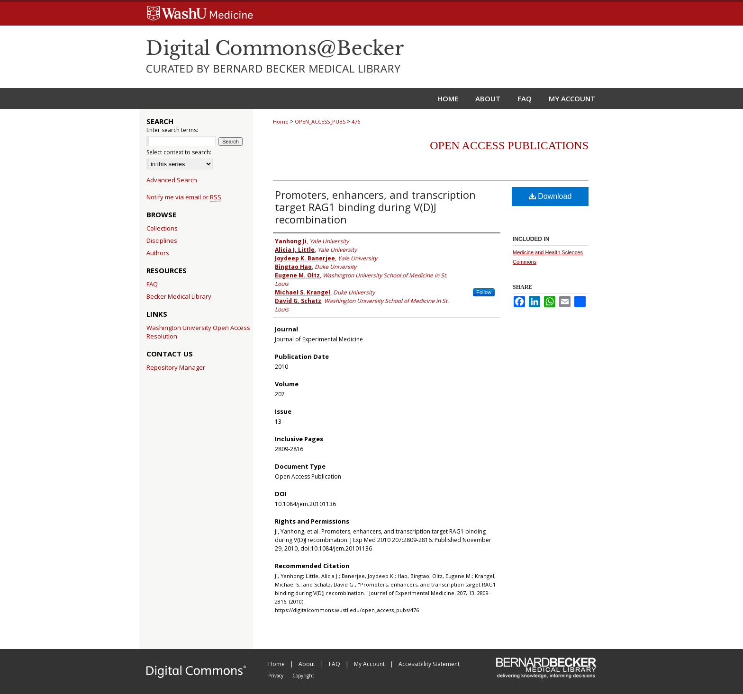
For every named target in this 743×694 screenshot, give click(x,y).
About (308, 664)
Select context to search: (178, 152)
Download (550, 196)
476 (356, 121)
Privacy (276, 675)
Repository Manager (175, 367)
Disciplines (161, 240)
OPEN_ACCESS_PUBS (320, 121)
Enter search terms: (172, 130)
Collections (162, 228)
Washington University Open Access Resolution (198, 331)
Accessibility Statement (429, 664)
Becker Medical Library (178, 296)
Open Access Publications (509, 145)
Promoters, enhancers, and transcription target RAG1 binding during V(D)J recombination (375, 206)
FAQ (152, 284)
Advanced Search (171, 180)
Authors (157, 253)
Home (281, 121)
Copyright (303, 675)
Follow (483, 292)
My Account (370, 664)
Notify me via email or (183, 197)
